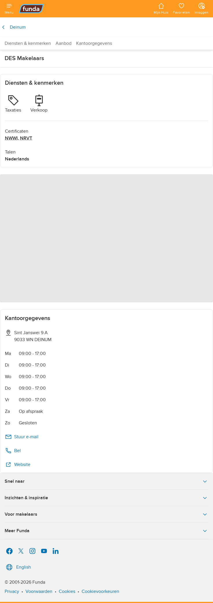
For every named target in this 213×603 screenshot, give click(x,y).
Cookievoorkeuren (100, 591)
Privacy (12, 591)
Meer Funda (106, 530)
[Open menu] (9, 8)
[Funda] (83, 9)
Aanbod (63, 43)
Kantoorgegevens (94, 43)
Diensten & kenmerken (28, 43)
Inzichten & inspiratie (106, 497)
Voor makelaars (106, 514)
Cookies (67, 591)
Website (17, 464)
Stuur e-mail (21, 436)
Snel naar (106, 481)
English (18, 567)
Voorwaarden (38, 591)
